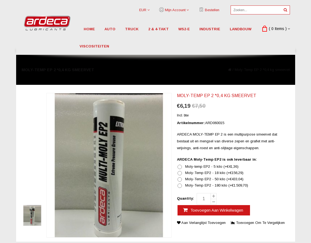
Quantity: (185, 198)
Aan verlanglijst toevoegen (202, 223)
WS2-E (184, 29)
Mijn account (175, 10)
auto (109, 29)
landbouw (240, 29)
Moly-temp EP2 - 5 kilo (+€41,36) (212, 167)
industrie (209, 29)
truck (132, 29)
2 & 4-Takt (158, 29)
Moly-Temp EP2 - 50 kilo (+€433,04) (214, 179)
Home (89, 29)
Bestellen (212, 10)
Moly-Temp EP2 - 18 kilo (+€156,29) (214, 173)
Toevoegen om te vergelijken (258, 223)
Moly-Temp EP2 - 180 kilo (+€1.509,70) (216, 185)
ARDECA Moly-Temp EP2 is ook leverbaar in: (217, 159)
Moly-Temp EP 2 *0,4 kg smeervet (262, 70)
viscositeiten (94, 46)
